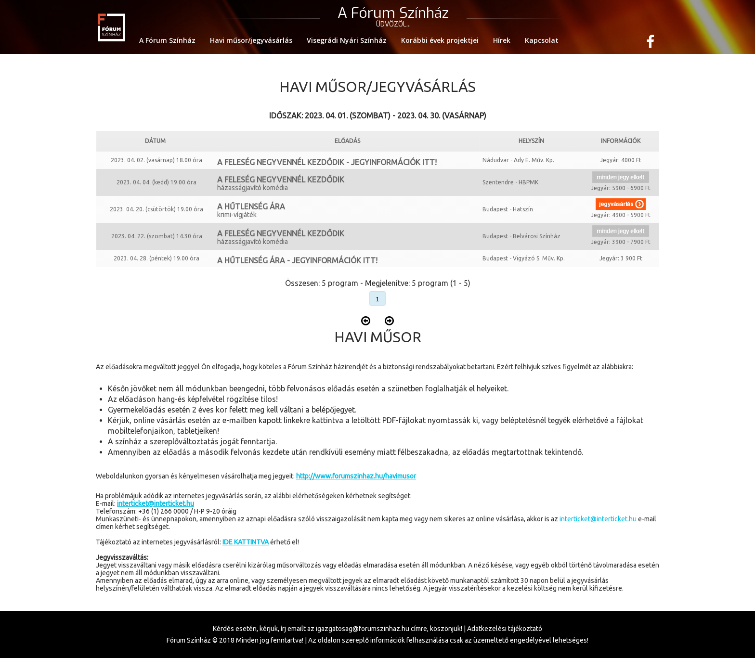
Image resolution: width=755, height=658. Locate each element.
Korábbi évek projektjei (440, 40)
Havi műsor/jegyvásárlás (251, 40)
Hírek (501, 40)
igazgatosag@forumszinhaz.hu (362, 628)
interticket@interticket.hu (598, 519)
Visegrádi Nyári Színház (347, 40)
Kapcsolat (542, 40)
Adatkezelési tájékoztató (504, 628)
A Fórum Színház (167, 40)
